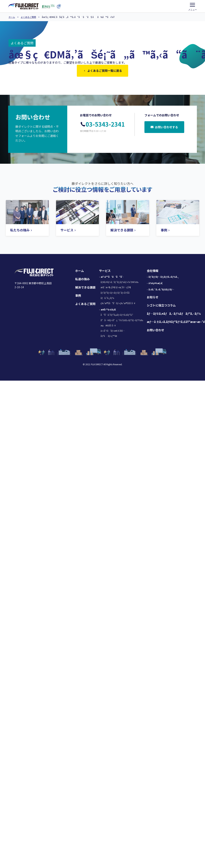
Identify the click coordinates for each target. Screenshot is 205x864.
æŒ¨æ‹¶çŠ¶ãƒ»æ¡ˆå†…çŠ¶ (116, 287)
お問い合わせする (164, 128)
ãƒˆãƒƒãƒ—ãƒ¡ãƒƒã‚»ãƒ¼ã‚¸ (163, 277)
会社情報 (152, 271)
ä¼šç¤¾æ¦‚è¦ (156, 283)
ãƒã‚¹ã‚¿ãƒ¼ (107, 298)
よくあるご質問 (28, 16)
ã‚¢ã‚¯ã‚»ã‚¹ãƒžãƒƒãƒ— (161, 290)
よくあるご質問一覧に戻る (102, 71)
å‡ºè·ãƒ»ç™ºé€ (110, 336)
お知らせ (152, 298)
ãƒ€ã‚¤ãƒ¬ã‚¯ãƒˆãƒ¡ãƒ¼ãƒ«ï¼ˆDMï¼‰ (119, 282)
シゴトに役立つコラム (161, 306)
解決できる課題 (85, 288)
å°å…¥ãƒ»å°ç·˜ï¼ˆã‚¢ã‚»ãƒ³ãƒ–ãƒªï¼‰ (122, 320)
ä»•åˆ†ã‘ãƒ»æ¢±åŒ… (113, 331)
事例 (78, 296)
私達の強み (82, 280)
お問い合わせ (155, 331)
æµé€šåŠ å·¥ (108, 326)
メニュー (192, 6)
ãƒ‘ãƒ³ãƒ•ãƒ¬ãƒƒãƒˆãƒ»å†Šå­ (116, 293)
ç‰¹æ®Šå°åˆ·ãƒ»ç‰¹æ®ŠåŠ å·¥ (118, 303)
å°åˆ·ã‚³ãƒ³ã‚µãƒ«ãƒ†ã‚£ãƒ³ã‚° (117, 315)
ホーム (11, 16)
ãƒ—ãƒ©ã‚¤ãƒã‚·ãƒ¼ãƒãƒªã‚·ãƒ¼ (174, 314)
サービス (105, 271)
